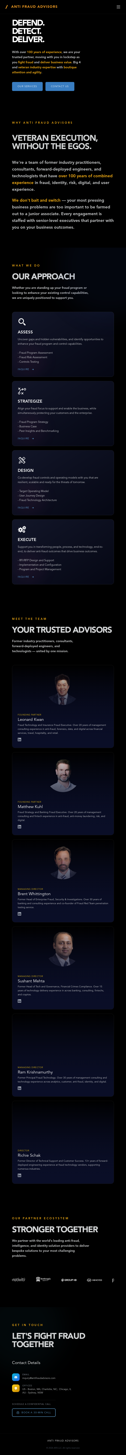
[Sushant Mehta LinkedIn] (19, 1001)
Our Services (27, 86)
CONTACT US (60, 86)
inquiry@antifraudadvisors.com (38, 1378)
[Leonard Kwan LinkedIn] (19, 740)
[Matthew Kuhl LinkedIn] (19, 827)
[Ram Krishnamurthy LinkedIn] (19, 1088)
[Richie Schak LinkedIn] (19, 1176)
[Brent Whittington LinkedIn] (19, 914)
